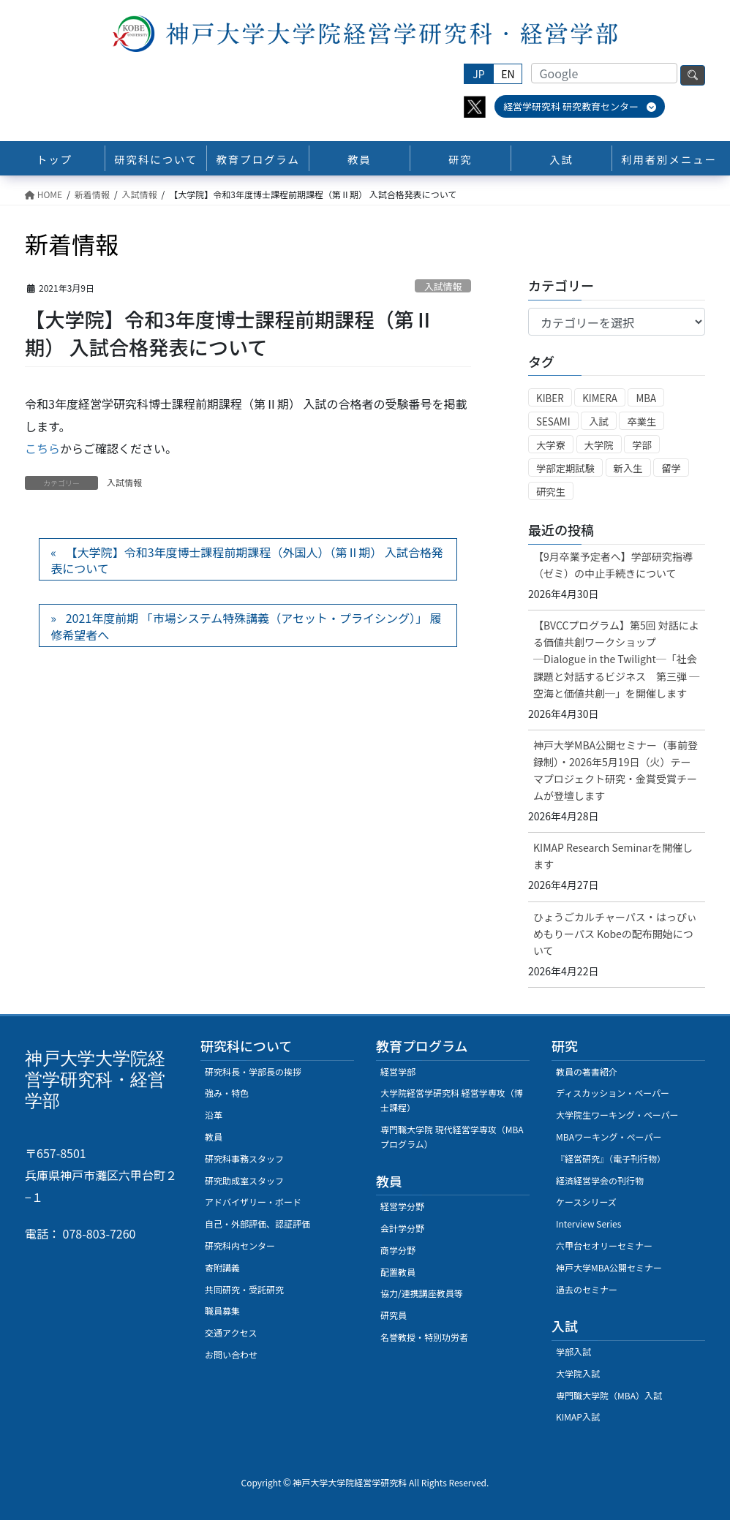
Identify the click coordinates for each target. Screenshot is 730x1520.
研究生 (550, 492)
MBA (646, 398)
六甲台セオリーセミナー (604, 1245)
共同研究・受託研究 (244, 1289)
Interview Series (588, 1223)
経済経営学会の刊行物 (600, 1180)
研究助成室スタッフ (244, 1180)
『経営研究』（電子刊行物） (611, 1158)
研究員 (393, 1315)
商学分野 (397, 1250)
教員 (213, 1136)
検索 (692, 75)
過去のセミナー (586, 1289)
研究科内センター (240, 1245)
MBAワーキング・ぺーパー (608, 1136)
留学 (671, 468)
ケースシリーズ (586, 1201)
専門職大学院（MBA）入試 (609, 1395)
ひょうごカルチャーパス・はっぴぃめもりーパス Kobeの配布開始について (615, 934)
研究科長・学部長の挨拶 (253, 1071)
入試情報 (443, 286)
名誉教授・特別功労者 (424, 1337)
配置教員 (397, 1272)
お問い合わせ (231, 1354)
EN (507, 74)
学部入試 (573, 1351)
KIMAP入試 (578, 1416)
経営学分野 (402, 1206)
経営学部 (397, 1071)
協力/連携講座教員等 (421, 1293)
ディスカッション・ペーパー (612, 1092)
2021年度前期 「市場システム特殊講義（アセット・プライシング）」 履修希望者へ (245, 626)
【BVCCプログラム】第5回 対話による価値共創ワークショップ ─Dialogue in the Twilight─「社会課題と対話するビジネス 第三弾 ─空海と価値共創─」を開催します (616, 659)
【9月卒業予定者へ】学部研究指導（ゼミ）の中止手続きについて (613, 565)
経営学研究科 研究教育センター (579, 106)
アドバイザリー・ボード (253, 1201)
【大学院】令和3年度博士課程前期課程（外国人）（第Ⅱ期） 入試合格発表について (246, 560)
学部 (642, 445)
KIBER (550, 398)
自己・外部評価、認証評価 (257, 1223)
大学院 (599, 445)
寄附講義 (222, 1267)
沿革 (213, 1114)
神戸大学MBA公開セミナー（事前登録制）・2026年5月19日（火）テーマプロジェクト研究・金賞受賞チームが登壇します (615, 770)
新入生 (628, 468)
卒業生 (641, 421)
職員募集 (222, 1310)
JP (478, 74)
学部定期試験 (565, 468)
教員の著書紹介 (586, 1071)
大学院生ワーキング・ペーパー (617, 1114)
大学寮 (550, 445)
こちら (42, 448)
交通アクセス (231, 1332)
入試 (599, 421)
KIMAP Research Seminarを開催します (613, 855)
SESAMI (553, 421)
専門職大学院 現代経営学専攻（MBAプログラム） (452, 1136)
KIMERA (599, 398)
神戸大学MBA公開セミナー (609, 1267)
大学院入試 (578, 1373)
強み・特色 (227, 1092)
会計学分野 (402, 1228)
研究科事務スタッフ (244, 1158)
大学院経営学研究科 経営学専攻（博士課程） (451, 1099)
